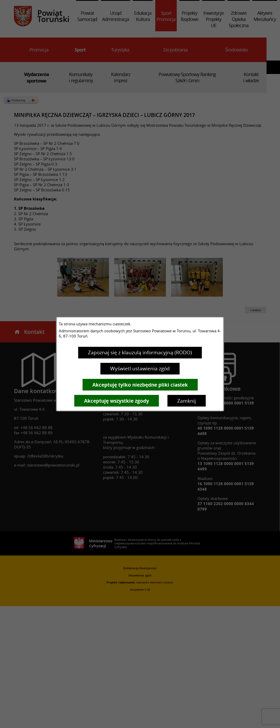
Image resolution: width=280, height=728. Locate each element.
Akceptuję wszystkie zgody (116, 400)
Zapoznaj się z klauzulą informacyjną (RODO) (140, 352)
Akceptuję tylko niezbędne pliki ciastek (140, 384)
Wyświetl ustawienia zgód (140, 368)
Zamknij (186, 400)
